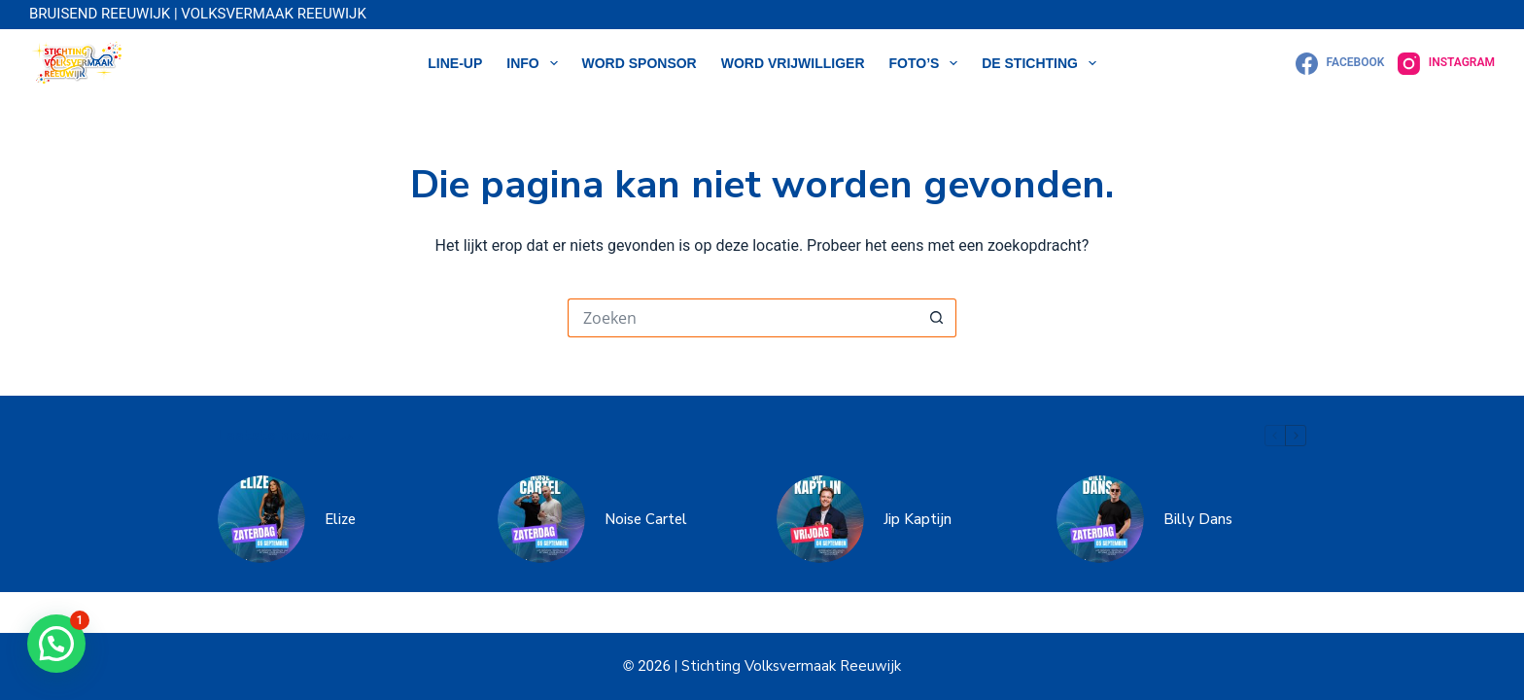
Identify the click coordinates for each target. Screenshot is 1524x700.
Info (535, 63)
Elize (340, 519)
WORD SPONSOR (639, 63)
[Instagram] (1446, 63)
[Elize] (261, 519)
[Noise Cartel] (541, 519)
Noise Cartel (646, 519)
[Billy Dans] (1100, 519)
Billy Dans (1197, 519)
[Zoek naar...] (743, 317)
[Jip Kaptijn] (820, 519)
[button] (56, 643)
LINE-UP (455, 63)
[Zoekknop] (937, 317)
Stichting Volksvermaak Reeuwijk (789, 666)
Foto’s (927, 63)
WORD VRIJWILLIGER (793, 63)
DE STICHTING (1043, 63)
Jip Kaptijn (917, 519)
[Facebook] (1340, 63)
